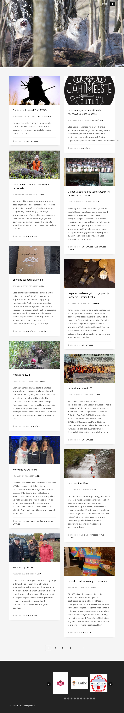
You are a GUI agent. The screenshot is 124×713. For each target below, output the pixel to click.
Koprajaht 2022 (21, 374)
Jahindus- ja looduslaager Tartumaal (88, 581)
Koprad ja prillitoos (23, 567)
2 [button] (68, 698)
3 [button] (71, 698)
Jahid (28, 426)
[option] (60, 683)
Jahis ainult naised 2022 (81, 388)
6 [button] (81, 698)
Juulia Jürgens (44, 116)
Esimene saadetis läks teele (28, 279)
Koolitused (30, 521)
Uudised (71, 250)
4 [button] (75, 698)
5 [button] (78, 698)
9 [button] (91, 698)
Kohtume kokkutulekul (25, 469)
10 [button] (94, 698)
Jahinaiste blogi (92, 535)
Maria (41, 194)
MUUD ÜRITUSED (32, 141)
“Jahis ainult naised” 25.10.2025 (30, 110)
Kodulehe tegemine (26, 705)
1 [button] (65, 698)
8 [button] (87, 698)
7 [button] (84, 698)
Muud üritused (100, 247)
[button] (49, 684)
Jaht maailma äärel (78, 483)
